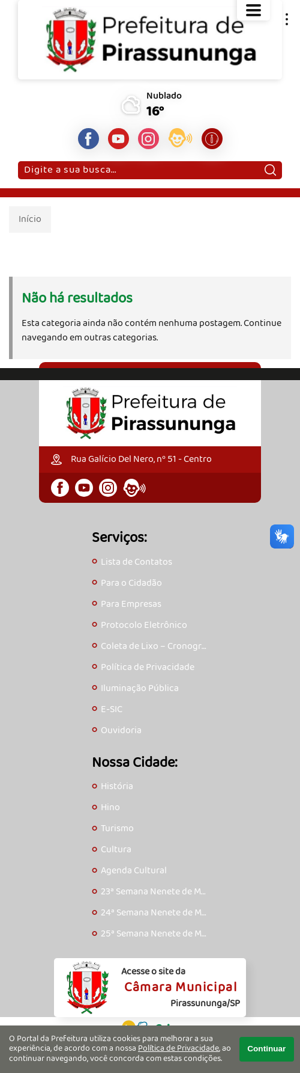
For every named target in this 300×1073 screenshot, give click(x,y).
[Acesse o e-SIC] (212, 138)
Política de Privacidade (178, 1048)
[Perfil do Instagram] (148, 138)
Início (30, 219)
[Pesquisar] (270, 170)
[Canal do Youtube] (118, 138)
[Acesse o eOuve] (180, 140)
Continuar (266, 1048)
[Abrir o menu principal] (253, 10)
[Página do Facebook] (88, 138)
